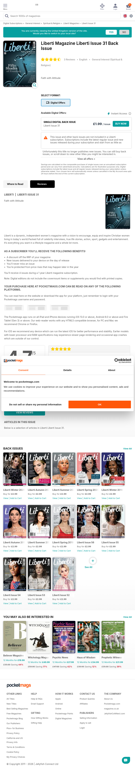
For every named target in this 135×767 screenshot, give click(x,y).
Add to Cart (16, 498)
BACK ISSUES (13, 448)
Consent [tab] (23, 370)
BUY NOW (121, 123)
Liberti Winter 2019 (112, 489)
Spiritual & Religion (51, 23)
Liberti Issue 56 (85, 542)
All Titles (10, 699)
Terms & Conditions (16, 747)
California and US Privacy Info (15, 740)
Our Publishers (13, 723)
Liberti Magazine (71, 23)
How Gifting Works (39, 718)
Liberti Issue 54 (11, 595)
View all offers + (86, 158)
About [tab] (111, 370)
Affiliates (84, 704)
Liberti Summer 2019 (39, 542)
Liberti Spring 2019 (63, 542)
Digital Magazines (63, 718)
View (5, 498)
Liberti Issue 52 (61, 595)
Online (58, 708)
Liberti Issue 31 (89, 23)
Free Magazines (14, 713)
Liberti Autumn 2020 (39, 489)
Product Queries (87, 699)
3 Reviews (69, 59)
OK (100, 404)
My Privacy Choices (16, 757)
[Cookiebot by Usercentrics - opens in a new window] (117, 360)
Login (82, 728)
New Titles (11, 704)
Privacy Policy (13, 733)
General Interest (32, 23)
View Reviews (24, 412)
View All (127, 448)
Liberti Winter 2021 (14, 489)
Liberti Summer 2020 (63, 489)
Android (59, 704)
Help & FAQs (36, 699)
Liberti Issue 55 (110, 542)
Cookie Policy (13, 752)
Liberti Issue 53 (36, 595)
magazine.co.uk (111, 708)
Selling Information (88, 718)
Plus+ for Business (15, 728)
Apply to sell (85, 723)
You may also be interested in (28, 616)
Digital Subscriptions (12, 23)
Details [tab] (67, 370)
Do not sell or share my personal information (35, 404)
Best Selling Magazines (17, 708)
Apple (58, 699)
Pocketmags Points (64, 713)
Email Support (37, 704)
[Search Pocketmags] (7, 16)
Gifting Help (36, 723)
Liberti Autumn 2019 (14, 542)
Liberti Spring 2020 (88, 489)
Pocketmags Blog (15, 718)
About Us (108, 699)
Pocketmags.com (112, 704)
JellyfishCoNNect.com (114, 713)
